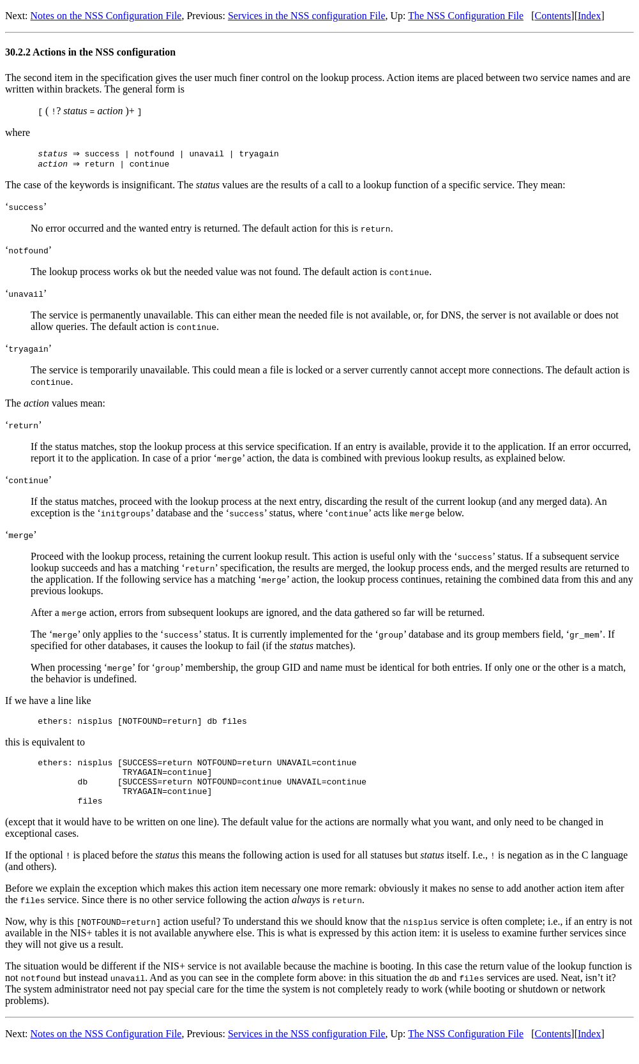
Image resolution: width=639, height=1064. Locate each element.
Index (589, 15)
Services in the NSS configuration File (307, 15)
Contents (552, 15)
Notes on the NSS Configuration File (106, 15)
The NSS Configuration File (465, 15)
